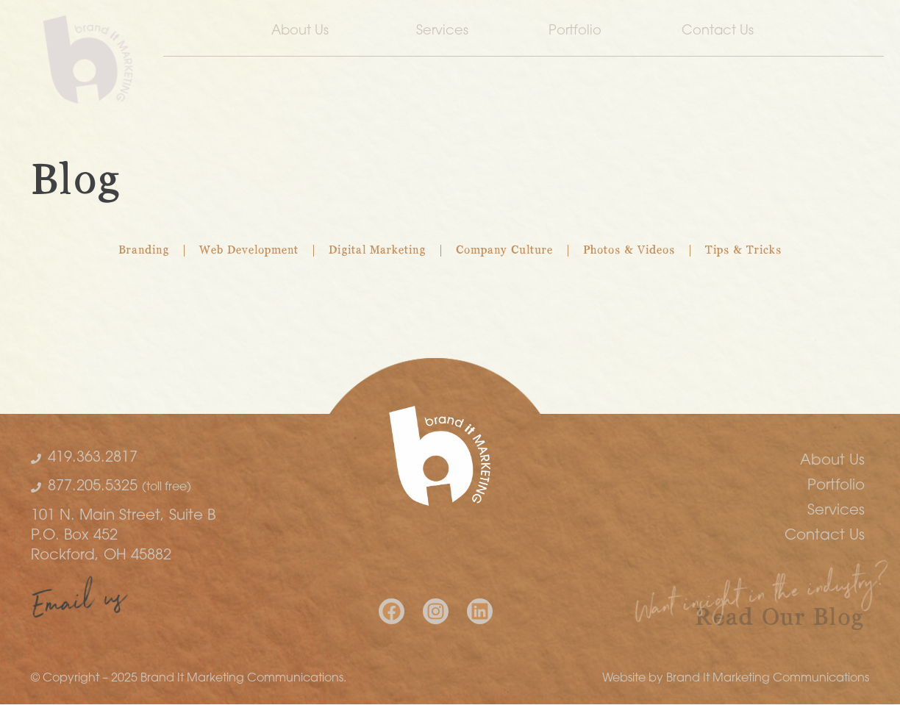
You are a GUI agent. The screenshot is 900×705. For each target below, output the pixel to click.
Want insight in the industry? (762, 598)
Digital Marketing (377, 251)
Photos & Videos (629, 251)
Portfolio (575, 31)
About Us (303, 31)
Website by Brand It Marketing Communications (735, 678)
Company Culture (504, 251)
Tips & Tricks (743, 251)
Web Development (249, 251)
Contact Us (721, 31)
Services (442, 31)
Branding (143, 251)
